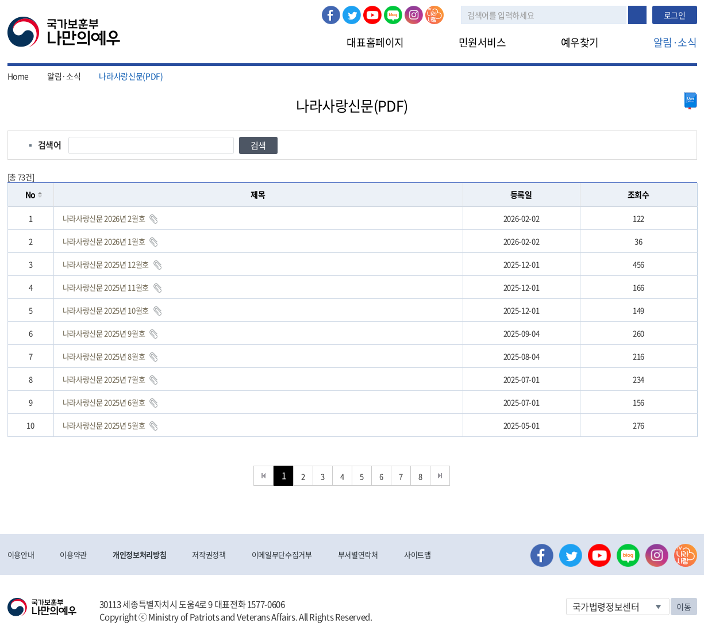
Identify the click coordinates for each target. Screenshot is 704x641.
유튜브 (372, 15)
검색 (637, 15)
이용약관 (73, 554)
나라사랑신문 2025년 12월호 (106, 264)
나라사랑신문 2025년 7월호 (104, 379)
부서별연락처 (358, 554)
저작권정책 (208, 554)
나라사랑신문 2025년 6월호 (104, 402)
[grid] (352, 321)
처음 (263, 476)
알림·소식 (675, 42)
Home (18, 76)
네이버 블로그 (393, 15)
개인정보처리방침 (139, 554)
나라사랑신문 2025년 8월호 (104, 356)
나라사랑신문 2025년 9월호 (104, 333)
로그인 (675, 15)
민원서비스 (482, 42)
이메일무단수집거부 (282, 554)
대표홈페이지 (375, 42)
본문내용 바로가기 (0, 0)
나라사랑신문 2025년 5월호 (104, 425)
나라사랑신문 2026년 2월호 (104, 218)
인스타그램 (414, 15)
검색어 (49, 145)
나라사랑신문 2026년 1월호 (104, 241)
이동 (683, 606)
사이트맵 (417, 554)
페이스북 (331, 15)
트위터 (352, 15)
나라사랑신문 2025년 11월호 (106, 287)
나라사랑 (434, 15)
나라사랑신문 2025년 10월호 (106, 310)
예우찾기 (580, 42)
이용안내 (20, 554)
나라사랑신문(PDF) (131, 76)
